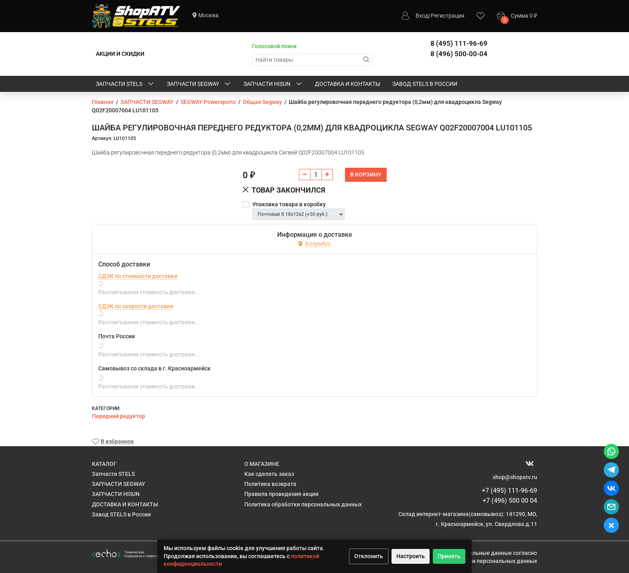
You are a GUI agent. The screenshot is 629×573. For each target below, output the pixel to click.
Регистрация (448, 15)
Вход (422, 15)
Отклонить (368, 556)
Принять (449, 556)
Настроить (410, 556)
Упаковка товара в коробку (289, 204)
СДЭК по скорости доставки (135, 306)
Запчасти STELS (125, 84)
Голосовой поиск (274, 46)
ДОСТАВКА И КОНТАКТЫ (347, 84)
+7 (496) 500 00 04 (510, 500)
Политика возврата (270, 484)
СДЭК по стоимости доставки (137, 276)
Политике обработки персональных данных (478, 561)
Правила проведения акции (281, 494)
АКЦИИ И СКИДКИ (120, 54)
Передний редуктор (118, 416)
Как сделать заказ (269, 474)
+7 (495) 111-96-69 (509, 490)
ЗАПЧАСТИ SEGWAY (199, 84)
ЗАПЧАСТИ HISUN (273, 84)
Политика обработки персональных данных (303, 504)
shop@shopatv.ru (515, 477)
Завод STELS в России (424, 84)
